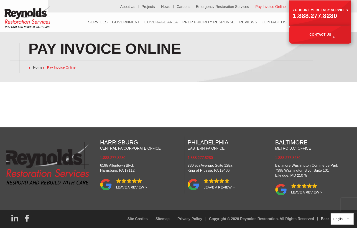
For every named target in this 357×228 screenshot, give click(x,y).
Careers (183, 6)
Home (38, 67)
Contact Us (320, 33)
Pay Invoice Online (270, 6)
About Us (128, 6)
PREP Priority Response (208, 22)
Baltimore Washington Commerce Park (306, 170)
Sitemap (163, 219)
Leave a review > (131, 187)
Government (126, 22)
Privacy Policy (190, 219)
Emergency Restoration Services (222, 6)
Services (98, 22)
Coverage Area (161, 22)
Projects (149, 6)
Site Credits (138, 219)
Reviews (248, 22)
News (166, 6)
